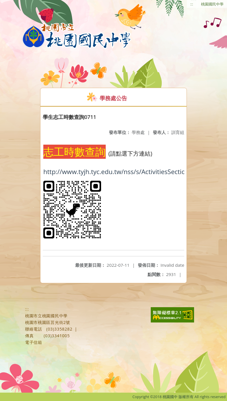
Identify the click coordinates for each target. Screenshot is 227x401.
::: (191, 4)
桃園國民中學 (212, 4)
